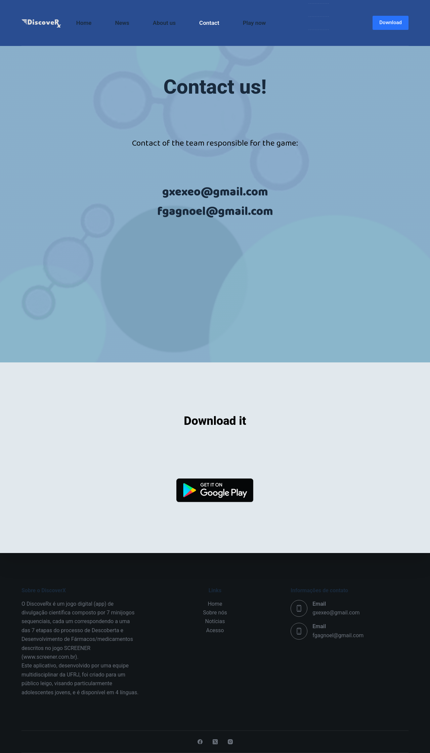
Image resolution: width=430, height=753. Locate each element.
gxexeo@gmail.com (335, 612)
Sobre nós (215, 612)
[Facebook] (200, 741)
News (122, 22)
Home (84, 22)
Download (390, 22)
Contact (209, 22)
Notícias (215, 621)
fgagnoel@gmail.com (337, 635)
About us (164, 22)
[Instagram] (230, 741)
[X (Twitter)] (215, 741)
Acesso (215, 630)
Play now (254, 22)
